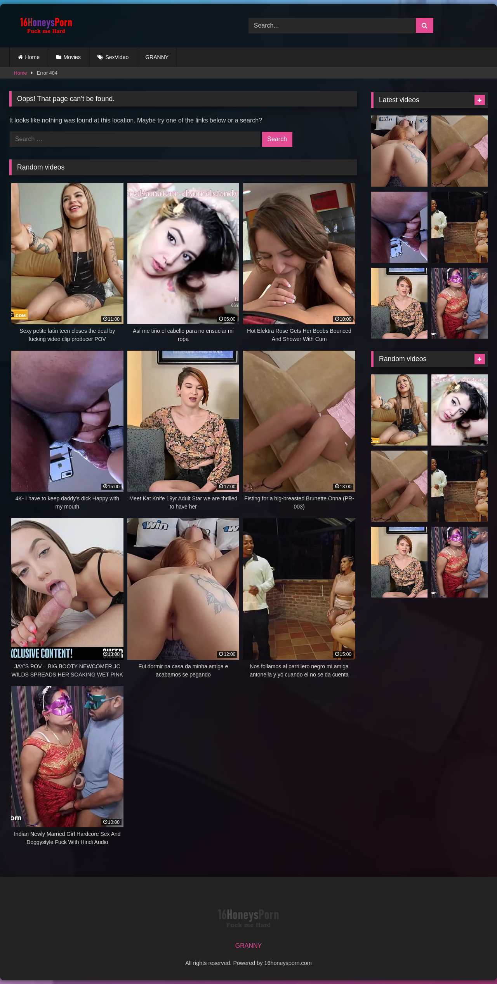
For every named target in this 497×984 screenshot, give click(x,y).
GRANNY (157, 57)
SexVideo (117, 57)
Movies (72, 57)
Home (32, 57)
